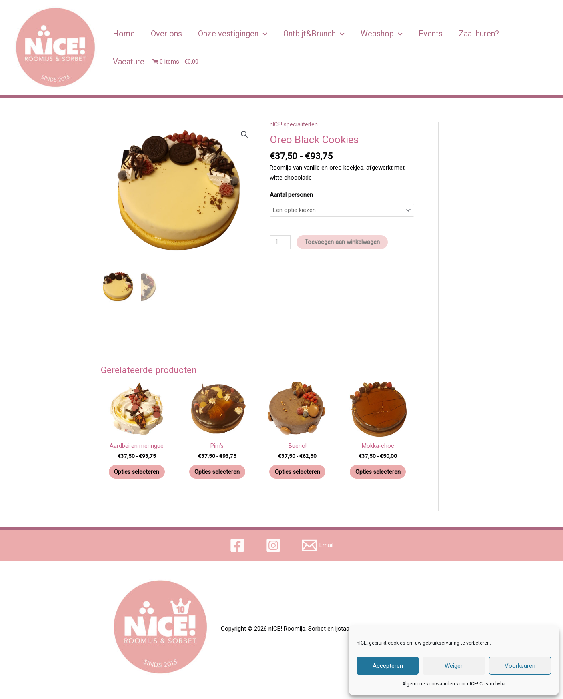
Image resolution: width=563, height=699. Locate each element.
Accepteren (388, 665)
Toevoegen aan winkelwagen (343, 242)
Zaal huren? (479, 33)
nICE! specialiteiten (294, 124)
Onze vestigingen (232, 34)
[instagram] (274, 547)
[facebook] (238, 547)
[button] (244, 135)
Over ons (166, 33)
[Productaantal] (280, 243)
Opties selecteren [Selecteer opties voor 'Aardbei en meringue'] (137, 472)
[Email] (318, 547)
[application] (262, 34)
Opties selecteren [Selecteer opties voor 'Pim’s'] (217, 472)
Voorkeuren (520, 665)
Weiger (454, 665)
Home (124, 33)
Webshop (382, 34)
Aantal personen (291, 194)
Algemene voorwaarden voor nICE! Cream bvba (453, 684)
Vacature (128, 61)
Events (431, 33)
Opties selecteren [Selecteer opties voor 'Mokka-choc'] (378, 472)
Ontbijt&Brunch (314, 34)
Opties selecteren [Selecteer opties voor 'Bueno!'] (297, 472)
